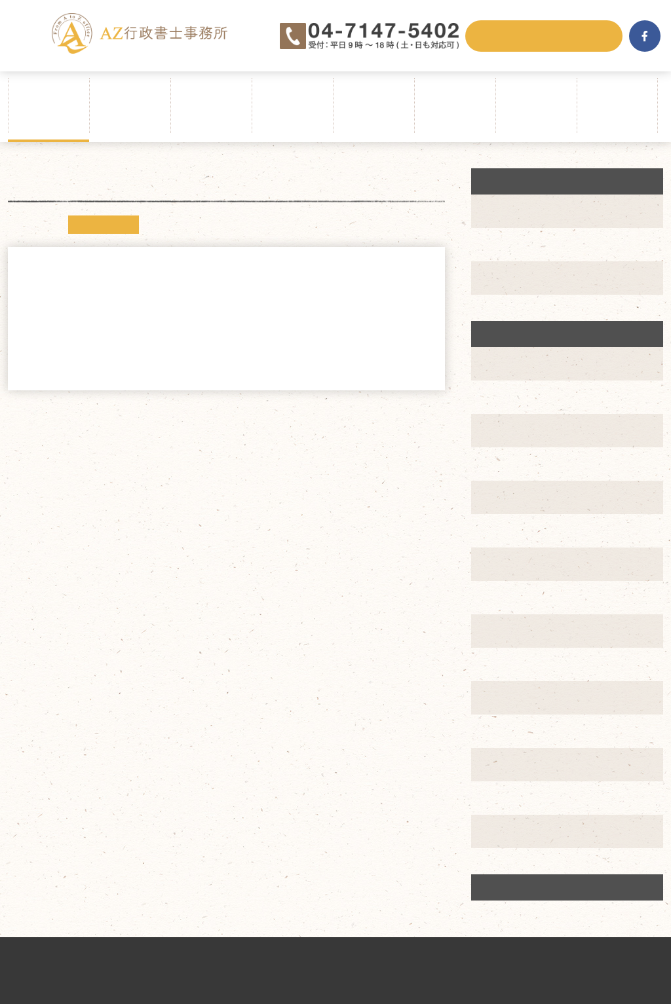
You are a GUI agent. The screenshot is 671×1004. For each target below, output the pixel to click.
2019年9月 (515, 664)
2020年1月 (515, 530)
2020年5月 (515, 396)
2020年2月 (515, 497)
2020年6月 (515, 363)
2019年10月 (518, 630)
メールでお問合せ (543, 35)
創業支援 (512, 244)
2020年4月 (515, 430)
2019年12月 (518, 563)
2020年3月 (515, 463)
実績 (500, 277)
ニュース (103, 224)
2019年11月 (518, 597)
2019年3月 (515, 831)
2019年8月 (515, 697)
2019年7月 (515, 730)
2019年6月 (515, 764)
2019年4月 (515, 797)
